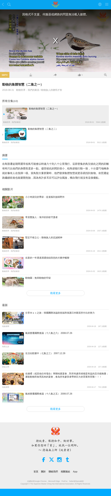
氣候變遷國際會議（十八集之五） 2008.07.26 (48, 393)
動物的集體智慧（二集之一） (44, 108)
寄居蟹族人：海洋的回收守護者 (41, 217)
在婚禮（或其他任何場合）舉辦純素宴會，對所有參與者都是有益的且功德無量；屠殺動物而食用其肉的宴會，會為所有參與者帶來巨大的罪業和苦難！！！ (67, 375)
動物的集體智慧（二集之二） (43, 129)
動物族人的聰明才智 (51, 90)
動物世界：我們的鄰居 (27, 90)
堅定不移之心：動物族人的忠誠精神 (43, 237)
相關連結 (65, 471)
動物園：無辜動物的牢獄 (38, 278)
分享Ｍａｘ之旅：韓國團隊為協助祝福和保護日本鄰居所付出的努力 (60, 313)
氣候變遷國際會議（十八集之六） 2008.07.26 (48, 333)
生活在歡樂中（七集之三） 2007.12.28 (45, 353)
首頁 (36, 471)
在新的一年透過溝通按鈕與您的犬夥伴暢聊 (47, 258)
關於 (43, 471)
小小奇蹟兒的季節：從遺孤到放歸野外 (45, 197)
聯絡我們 (53, 471)
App (75, 471)
